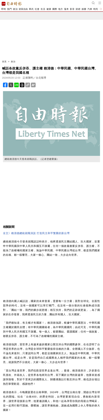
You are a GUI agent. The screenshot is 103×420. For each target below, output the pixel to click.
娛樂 (84, 9)
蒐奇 (66, 9)
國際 (54, 9)
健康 (48, 9)
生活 (43, 9)
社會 (37, 9)
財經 (78, 9)
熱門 (9, 9)
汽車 (90, 9)
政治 (15, 9)
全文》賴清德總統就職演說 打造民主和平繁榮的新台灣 (36, 233)
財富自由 (23, 9)
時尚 (95, 9)
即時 (3, 9)
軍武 (31, 9)
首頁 (4, 61)
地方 (60, 9)
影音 (72, 9)
